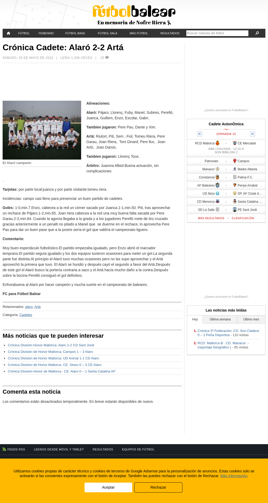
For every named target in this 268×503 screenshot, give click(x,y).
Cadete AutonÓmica (226, 124)
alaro (29, 307)
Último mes (251, 319)
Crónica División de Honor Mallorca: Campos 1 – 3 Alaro (50, 352)
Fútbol (24, 33)
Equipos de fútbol (138, 449)
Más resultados (211, 218)
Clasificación (243, 218)
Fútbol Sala (107, 33)
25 (104, 58)
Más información (233, 476)
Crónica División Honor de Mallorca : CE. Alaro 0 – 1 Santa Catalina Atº (61, 371)
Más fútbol (139, 33)
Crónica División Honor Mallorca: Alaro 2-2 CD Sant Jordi (51, 345)
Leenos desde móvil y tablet (59, 449)
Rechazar (158, 487)
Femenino (46, 33)
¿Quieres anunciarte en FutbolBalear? (226, 110)
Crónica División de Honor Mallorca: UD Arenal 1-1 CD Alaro (53, 358)
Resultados (170, 33)
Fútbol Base (75, 33)
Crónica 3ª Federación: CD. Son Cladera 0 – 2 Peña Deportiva (228, 333)
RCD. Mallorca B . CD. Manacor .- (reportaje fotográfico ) (223, 345)
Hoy (195, 319)
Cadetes (25, 315)
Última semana (220, 319)
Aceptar (108, 487)
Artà (37, 307)
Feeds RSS (16, 449)
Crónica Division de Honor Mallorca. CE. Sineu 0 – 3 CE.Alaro (55, 365)
